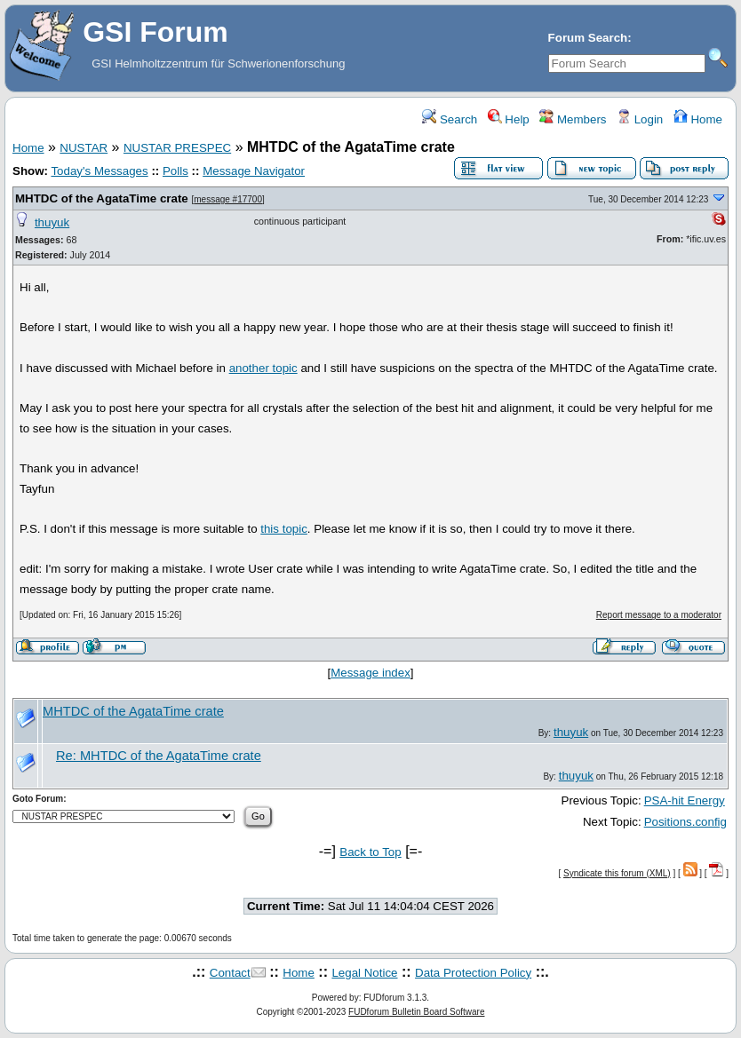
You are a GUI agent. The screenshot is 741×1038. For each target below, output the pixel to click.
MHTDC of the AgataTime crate (101, 198)
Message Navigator (254, 171)
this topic (283, 528)
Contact (230, 972)
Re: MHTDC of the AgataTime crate (158, 756)
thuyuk (52, 222)
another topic (263, 368)
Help (509, 119)
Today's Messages (99, 171)
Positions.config (685, 821)
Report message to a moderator (658, 615)
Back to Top (370, 852)
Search (449, 119)
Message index (370, 672)
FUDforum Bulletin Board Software (416, 1012)
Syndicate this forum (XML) (617, 873)
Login (640, 119)
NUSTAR (84, 148)
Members (572, 119)
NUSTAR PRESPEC (177, 148)
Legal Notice (364, 972)
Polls (175, 171)
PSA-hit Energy (684, 800)
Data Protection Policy (473, 972)
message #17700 (228, 199)
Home (697, 119)
